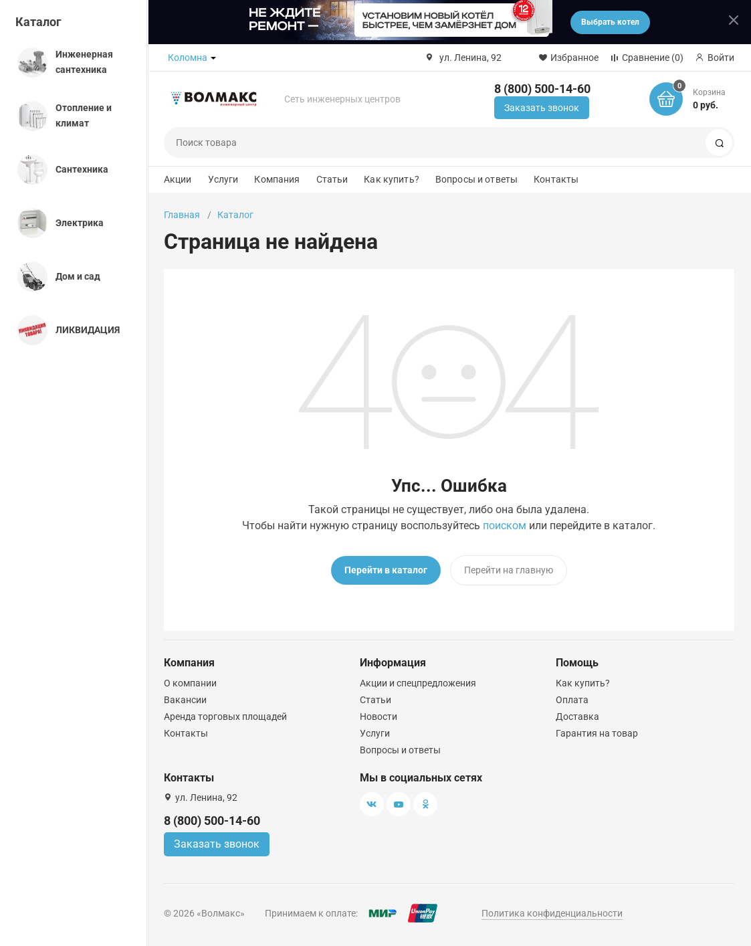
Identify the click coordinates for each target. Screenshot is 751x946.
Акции (178, 179)
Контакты (556, 179)
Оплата (572, 699)
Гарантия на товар (597, 733)
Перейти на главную (508, 570)
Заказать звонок (541, 107)
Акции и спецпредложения (418, 683)
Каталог (38, 22)
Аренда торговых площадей (225, 716)
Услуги (223, 179)
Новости (378, 716)
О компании (190, 683)
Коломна (187, 57)
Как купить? (391, 179)
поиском (504, 525)
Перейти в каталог (385, 570)
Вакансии (185, 699)
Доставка (577, 716)
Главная (182, 214)
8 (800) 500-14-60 (542, 89)
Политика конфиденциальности (552, 913)
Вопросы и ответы (476, 179)
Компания (277, 179)
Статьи (332, 179)
